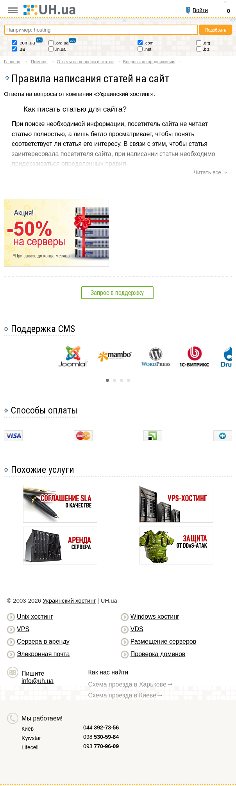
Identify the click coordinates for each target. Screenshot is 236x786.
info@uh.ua (37, 681)
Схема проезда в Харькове (127, 684)
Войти (200, 10)
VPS (23, 629)
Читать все (207, 172)
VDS (137, 629)
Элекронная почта (43, 654)
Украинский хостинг (69, 600)
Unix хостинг (35, 616)
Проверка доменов (158, 654)
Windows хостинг (155, 616)
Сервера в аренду (43, 641)
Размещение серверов (163, 641)
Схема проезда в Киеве (122, 695)
